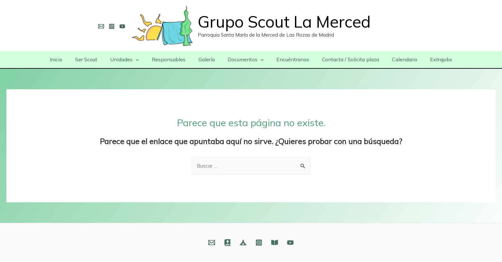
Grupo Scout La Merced (284, 22)
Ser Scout (95, 59)
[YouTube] (122, 26)
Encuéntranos (289, 59)
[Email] (101, 26)
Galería (208, 59)
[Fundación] (275, 243)
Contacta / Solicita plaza (344, 59)
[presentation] (142, 59)
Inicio (67, 59)
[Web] (227, 243)
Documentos (244, 59)
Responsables (172, 59)
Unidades (131, 59)
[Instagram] (112, 26)
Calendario (395, 59)
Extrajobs (430, 59)
